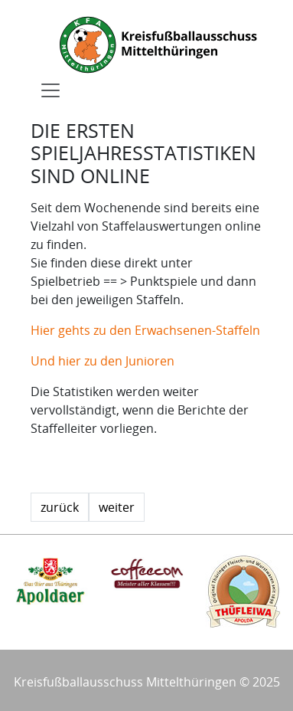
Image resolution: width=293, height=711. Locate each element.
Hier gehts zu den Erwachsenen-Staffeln (145, 330)
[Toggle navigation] (50, 90)
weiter (117, 507)
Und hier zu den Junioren (102, 360)
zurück (60, 507)
